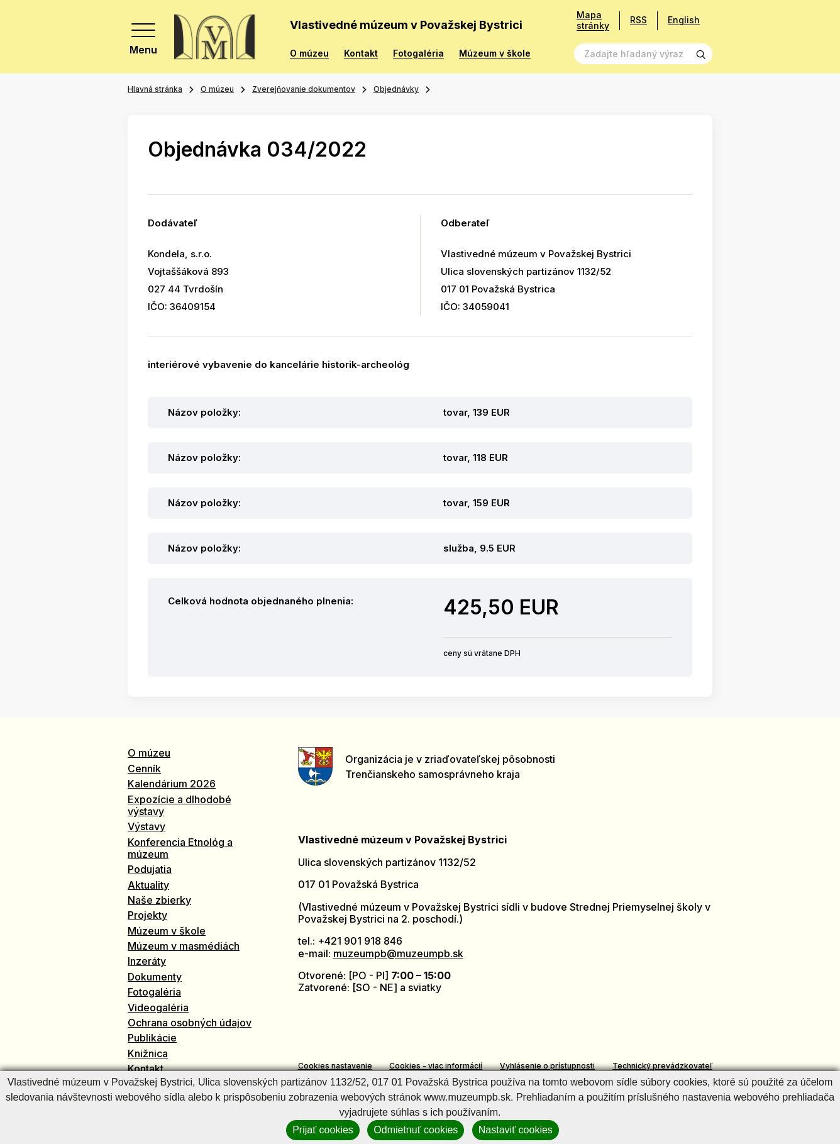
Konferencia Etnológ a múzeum (180, 848)
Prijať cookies (322, 1130)
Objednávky (396, 89)
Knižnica (148, 1053)
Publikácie (152, 1037)
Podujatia (150, 869)
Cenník (144, 768)
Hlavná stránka (155, 89)
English (684, 19)
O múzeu (309, 53)
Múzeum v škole (495, 53)
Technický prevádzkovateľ (662, 1065)
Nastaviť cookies (515, 1130)
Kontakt (361, 53)
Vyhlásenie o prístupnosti (547, 1065)
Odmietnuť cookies (415, 1130)
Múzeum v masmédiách (184, 946)
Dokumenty (155, 976)
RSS (638, 19)
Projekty (147, 915)
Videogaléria (158, 1007)
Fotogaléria (418, 53)
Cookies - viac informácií (435, 1065)
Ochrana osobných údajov (189, 1022)
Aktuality (148, 885)
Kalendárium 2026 (172, 783)
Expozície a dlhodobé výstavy (179, 805)
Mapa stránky (593, 20)
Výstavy (146, 826)
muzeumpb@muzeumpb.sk (398, 953)
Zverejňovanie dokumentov (303, 89)
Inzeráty (147, 961)
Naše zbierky (159, 900)
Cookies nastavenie (335, 1065)
